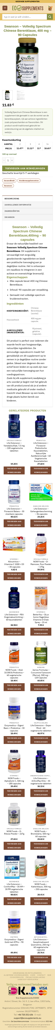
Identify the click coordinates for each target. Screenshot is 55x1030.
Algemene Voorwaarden (16, 975)
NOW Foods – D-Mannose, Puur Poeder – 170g (41, 564)
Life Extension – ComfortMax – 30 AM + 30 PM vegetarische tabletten (14, 888)
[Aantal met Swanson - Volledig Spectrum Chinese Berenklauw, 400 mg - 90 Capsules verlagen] (4, 160)
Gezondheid (9, 180)
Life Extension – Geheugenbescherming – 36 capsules (41, 511)
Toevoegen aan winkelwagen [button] (14, 470)
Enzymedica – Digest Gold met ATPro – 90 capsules (14, 942)
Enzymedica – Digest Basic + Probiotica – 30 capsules (14, 728)
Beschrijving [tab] (12, 198)
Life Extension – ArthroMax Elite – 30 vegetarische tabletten (41, 781)
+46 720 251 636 (25, 1014)
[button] (4, 8)
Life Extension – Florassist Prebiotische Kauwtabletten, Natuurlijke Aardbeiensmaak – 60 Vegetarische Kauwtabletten (41, 452)
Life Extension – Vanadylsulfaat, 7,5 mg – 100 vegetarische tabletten (14, 447)
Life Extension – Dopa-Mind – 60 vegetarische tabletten (41, 728)
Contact (41, 975)
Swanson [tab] (9, 217)
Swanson (8, 186)
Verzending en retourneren (27, 973)
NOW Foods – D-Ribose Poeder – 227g (14, 832)
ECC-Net (49, 1021)
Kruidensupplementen (29, 180)
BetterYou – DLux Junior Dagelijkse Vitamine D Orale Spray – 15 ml (41, 618)
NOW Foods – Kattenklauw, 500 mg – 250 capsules (41, 887)
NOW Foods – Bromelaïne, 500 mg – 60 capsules (41, 834)
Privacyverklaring (35, 977)
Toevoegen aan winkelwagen (25, 168)
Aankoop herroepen (28, 979)
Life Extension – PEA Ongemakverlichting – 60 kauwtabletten (14, 617)
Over (32, 975)
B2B (49, 975)
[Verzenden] (50, 17)
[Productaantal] (8, 160)
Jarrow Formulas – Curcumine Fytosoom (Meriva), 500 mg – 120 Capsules (41, 674)
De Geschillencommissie (20, 1021)
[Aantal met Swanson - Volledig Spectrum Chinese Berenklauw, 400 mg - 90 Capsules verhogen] (12, 160)
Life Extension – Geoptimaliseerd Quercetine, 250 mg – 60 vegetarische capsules (41, 944)
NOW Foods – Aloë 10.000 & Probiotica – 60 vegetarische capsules (14, 674)
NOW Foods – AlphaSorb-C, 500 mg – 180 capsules (14, 781)
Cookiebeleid (17, 977)
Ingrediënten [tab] (12, 211)
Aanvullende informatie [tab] (18, 205)
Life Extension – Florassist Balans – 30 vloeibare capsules (14, 511)
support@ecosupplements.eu (27, 1018)
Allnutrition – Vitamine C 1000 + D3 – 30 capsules (14, 564)
